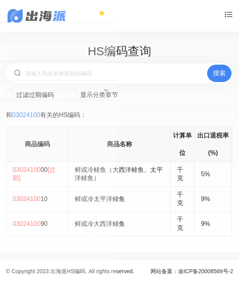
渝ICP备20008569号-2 (205, 271)
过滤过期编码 (30, 94)
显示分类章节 (94, 94)
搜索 (219, 73)
